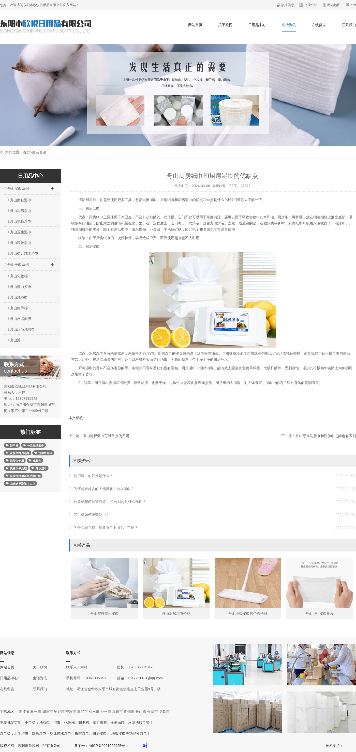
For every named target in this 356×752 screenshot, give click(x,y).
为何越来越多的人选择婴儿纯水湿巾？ (214, 488)
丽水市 (94, 712)
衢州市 (129, 712)
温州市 (117, 712)
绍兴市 (59, 712)
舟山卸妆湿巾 (19, 243)
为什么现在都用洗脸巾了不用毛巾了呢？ (214, 527)
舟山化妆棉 (18, 276)
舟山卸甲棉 (18, 308)
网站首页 (195, 25)
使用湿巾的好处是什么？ (214, 475)
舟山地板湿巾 (19, 221)
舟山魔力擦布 (19, 287)
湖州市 (47, 712)
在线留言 (319, 25)
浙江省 (24, 712)
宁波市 (70, 712)
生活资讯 (289, 25)
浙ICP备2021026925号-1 (108, 746)
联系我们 (349, 25)
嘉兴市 (82, 712)
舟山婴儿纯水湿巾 (23, 253)
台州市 (105, 712)
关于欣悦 (225, 25)
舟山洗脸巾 (18, 297)
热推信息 (287, 5)
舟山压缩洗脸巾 (21, 329)
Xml (353, 5)
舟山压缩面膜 (19, 319)
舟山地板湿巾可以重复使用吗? (107, 436)
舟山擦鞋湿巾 (19, 200)
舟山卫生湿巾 (19, 232)
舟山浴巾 (16, 340)
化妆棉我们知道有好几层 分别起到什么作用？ (214, 501)
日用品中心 (257, 25)
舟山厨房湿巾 (19, 211)
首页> (27, 152)
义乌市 (164, 712)
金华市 (152, 712)
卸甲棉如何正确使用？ (214, 514)
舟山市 (141, 712)
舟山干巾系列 (29, 263)
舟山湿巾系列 (29, 187)
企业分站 (310, 5)
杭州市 (36, 712)
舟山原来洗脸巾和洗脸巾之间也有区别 (325, 436)
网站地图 (333, 5)
